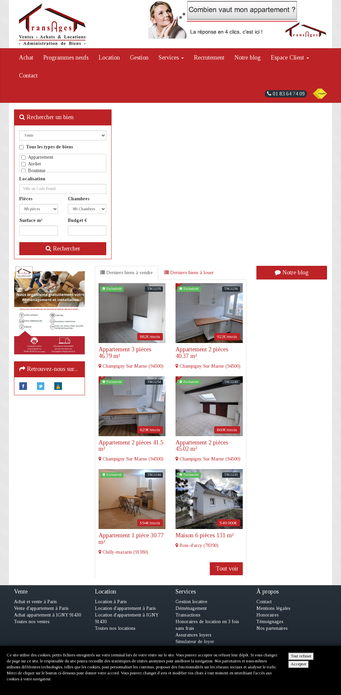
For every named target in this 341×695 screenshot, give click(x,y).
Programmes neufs (66, 57)
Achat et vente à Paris (35, 601)
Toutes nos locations (115, 628)
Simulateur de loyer (194, 641)
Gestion (139, 57)
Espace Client (290, 57)
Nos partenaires (272, 628)
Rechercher (63, 248)
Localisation (32, 178)
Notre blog (247, 57)
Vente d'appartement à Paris (41, 608)
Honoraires (267, 614)
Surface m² (31, 220)
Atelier (31, 163)
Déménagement (191, 608)
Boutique (33, 170)
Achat (26, 57)
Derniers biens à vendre (126, 272)
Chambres (78, 198)
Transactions (187, 614)
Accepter (298, 664)
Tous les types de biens (46, 146)
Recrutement (209, 57)
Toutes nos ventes (32, 621)
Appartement (37, 157)
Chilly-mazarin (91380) (132, 543)
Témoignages (269, 621)
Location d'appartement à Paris (125, 608)
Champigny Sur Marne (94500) (132, 357)
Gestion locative (191, 601)
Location (109, 57)
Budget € (77, 220)
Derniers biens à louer (189, 272)
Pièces (25, 198)
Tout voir (226, 568)
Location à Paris (111, 601)
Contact (28, 75)
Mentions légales (273, 608)
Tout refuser (301, 656)
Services (171, 57)
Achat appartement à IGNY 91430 (47, 614)
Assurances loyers (193, 634)
